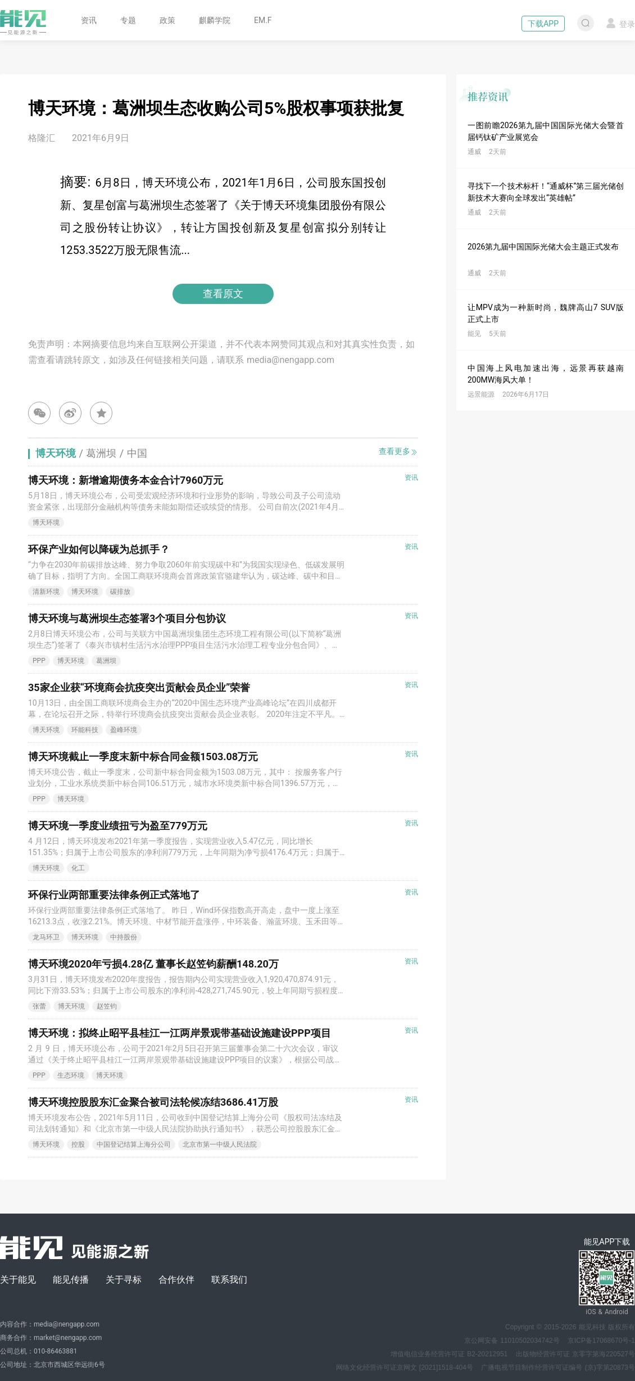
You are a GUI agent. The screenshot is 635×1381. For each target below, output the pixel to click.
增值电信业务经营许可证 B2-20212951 (449, 1354)
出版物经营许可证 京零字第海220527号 (575, 1354)
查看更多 (398, 451)
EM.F (263, 20)
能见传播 (71, 1279)
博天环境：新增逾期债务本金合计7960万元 (125, 480)
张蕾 (39, 1006)
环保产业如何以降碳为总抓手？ (99, 549)
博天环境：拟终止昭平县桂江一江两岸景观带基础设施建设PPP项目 (179, 1033)
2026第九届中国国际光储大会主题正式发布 (543, 246)
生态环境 (70, 1075)
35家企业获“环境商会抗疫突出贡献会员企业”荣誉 (139, 687)
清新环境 (46, 592)
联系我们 (229, 1279)
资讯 (89, 20)
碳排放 (120, 592)
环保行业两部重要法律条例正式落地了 (114, 895)
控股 (78, 1144)
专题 (128, 20)
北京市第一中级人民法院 (220, 1144)
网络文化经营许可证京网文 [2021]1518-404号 (404, 1367)
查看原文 (223, 293)
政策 (167, 20)
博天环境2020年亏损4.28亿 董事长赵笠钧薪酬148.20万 (153, 964)
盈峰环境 (123, 730)
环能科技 (84, 730)
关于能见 (18, 1279)
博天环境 (46, 522)
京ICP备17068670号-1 (601, 1340)
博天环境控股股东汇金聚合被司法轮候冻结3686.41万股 (153, 1102)
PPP (39, 661)
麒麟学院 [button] (214, 20)
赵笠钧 (107, 1006)
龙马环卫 (46, 937)
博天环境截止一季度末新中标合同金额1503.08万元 (143, 756)
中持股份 (123, 937)
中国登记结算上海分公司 (134, 1144)
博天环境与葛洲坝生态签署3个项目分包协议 (127, 618)
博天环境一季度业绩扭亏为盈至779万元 (117, 826)
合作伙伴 (176, 1279)
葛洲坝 (106, 661)
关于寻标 (124, 1279)
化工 (78, 868)
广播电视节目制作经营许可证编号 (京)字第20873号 (558, 1367)
